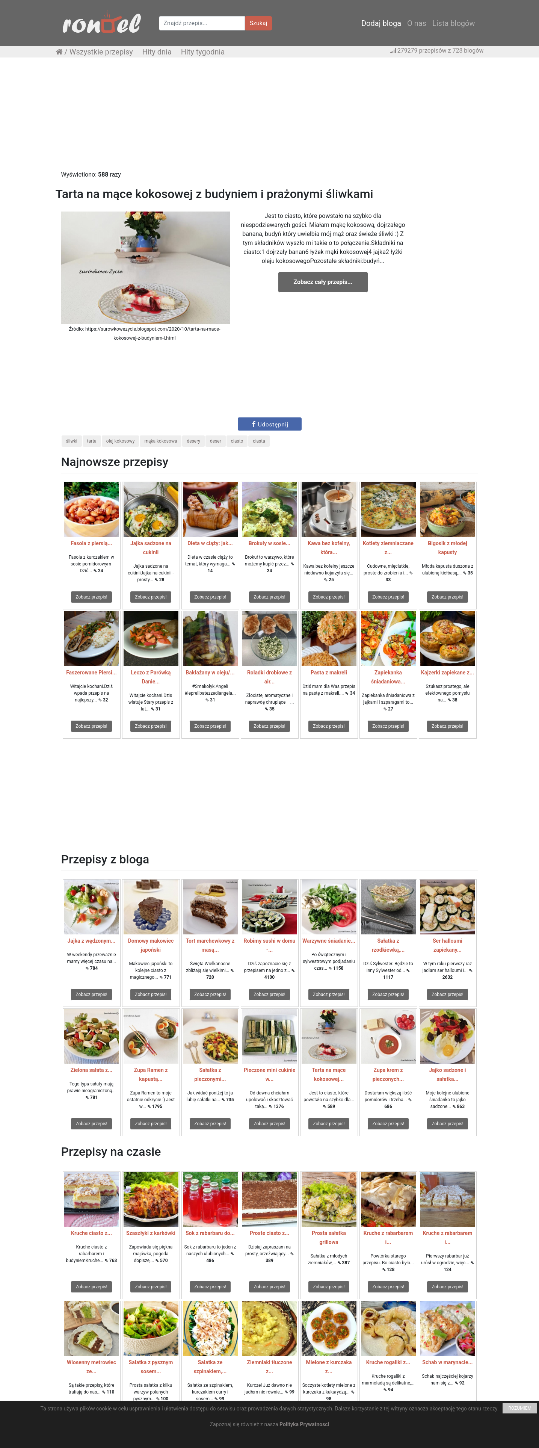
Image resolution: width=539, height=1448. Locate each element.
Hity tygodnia (203, 51)
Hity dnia (157, 51)
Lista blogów (453, 23)
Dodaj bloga (381, 23)
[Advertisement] (269, 117)
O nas (416, 23)
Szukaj (258, 23)
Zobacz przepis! (91, 597)
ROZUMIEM (519, 1408)
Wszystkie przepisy (101, 51)
